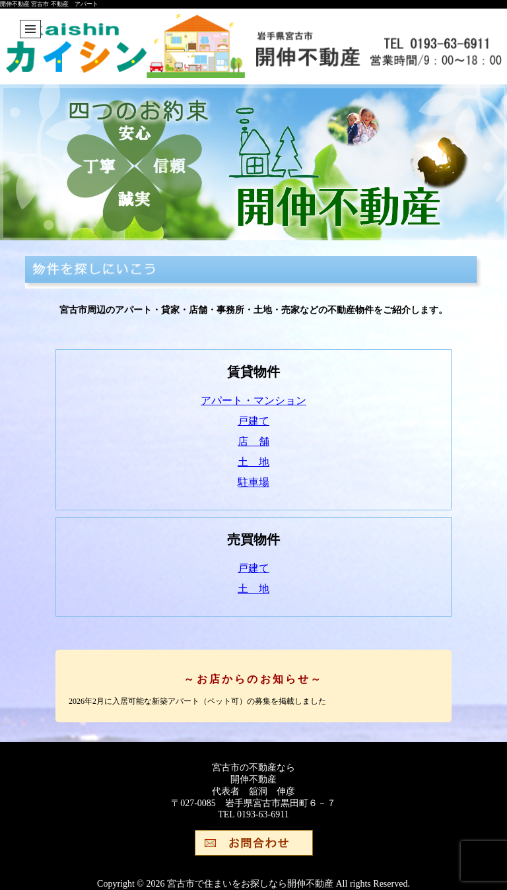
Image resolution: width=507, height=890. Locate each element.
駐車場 (253, 482)
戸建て (253, 421)
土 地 (253, 461)
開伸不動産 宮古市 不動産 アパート (49, 4)
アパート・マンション (253, 400)
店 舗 (253, 441)
